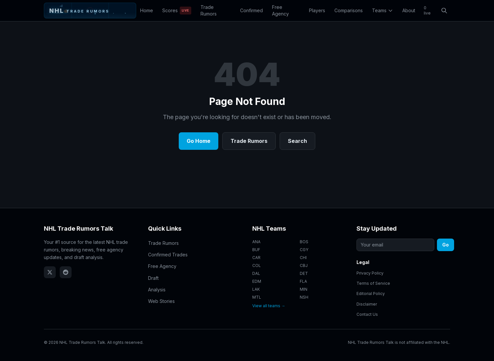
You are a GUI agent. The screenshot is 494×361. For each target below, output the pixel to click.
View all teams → (268, 305)
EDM (256, 281)
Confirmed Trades (168, 254)
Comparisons (348, 10)
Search (297, 141)
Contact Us (367, 314)
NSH (304, 297)
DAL (256, 273)
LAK (256, 289)
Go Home (198, 141)
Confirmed (251, 10)
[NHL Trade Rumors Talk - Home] (90, 10)
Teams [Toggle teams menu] (382, 10)
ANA (256, 241)
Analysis (157, 289)
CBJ (304, 265)
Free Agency (280, 10)
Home (146, 10)
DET (304, 273)
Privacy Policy (370, 273)
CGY (304, 249)
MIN (303, 289)
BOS (304, 241)
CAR (256, 257)
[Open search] (444, 10)
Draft (153, 278)
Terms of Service (373, 283)
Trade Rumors (209, 10)
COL (256, 265)
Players (317, 10)
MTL (256, 297)
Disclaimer (366, 304)
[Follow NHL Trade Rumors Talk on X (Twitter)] (50, 272)
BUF (256, 249)
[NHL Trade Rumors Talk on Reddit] (66, 272)
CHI (303, 257)
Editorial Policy (370, 293)
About (408, 10)
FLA (303, 281)
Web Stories (161, 301)
